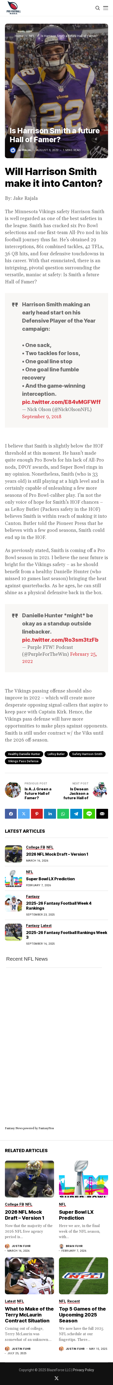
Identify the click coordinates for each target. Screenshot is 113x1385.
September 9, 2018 (41, 417)
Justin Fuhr (21, 1246)
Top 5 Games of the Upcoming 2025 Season (82, 1315)
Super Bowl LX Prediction (50, 879)
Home (19, 36)
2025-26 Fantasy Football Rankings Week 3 (66, 935)
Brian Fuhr (74, 1246)
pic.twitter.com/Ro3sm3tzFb (60, 640)
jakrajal (25, 150)
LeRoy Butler (56, 754)
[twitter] (57, 1378)
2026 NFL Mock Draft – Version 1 (57, 854)
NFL (32, 36)
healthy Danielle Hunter (24, 754)
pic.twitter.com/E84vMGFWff (61, 402)
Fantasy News (14, 1128)
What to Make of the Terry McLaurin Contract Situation (29, 1315)
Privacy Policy (83, 1370)
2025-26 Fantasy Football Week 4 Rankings (59, 905)
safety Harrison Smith (87, 754)
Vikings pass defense (23, 761)
